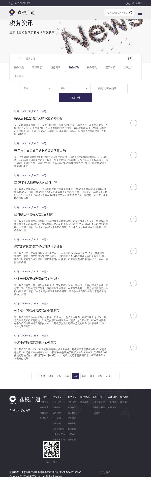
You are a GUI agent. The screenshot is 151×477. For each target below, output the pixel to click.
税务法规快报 (99, 394)
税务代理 (57, 394)
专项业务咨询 (59, 431)
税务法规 (18, 67)
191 (67, 367)
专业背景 (44, 404)
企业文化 (44, 394)
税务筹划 (84, 67)
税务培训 (57, 415)
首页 (42, 367)
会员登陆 (137, 3)
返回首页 (30, 58)
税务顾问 (57, 404)
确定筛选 (75, 89)
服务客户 (44, 410)
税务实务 (133, 67)
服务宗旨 (44, 399)
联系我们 (124, 394)
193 (84, 367)
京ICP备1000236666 (70, 464)
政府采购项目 (59, 420)
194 (92, 367)
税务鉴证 (57, 399)
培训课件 (97, 404)
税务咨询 (67, 67)
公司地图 (105, 464)
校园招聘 (112, 399)
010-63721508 (22, 3)
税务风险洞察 (99, 399)
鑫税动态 (84, 394)
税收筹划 (57, 410)
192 (75, 367)
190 (59, 367)
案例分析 (100, 67)
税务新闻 (51, 67)
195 (101, 367)
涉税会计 (117, 67)
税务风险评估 (59, 426)
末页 (109, 367)
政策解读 (34, 67)
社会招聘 (112, 394)
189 (50, 367)
